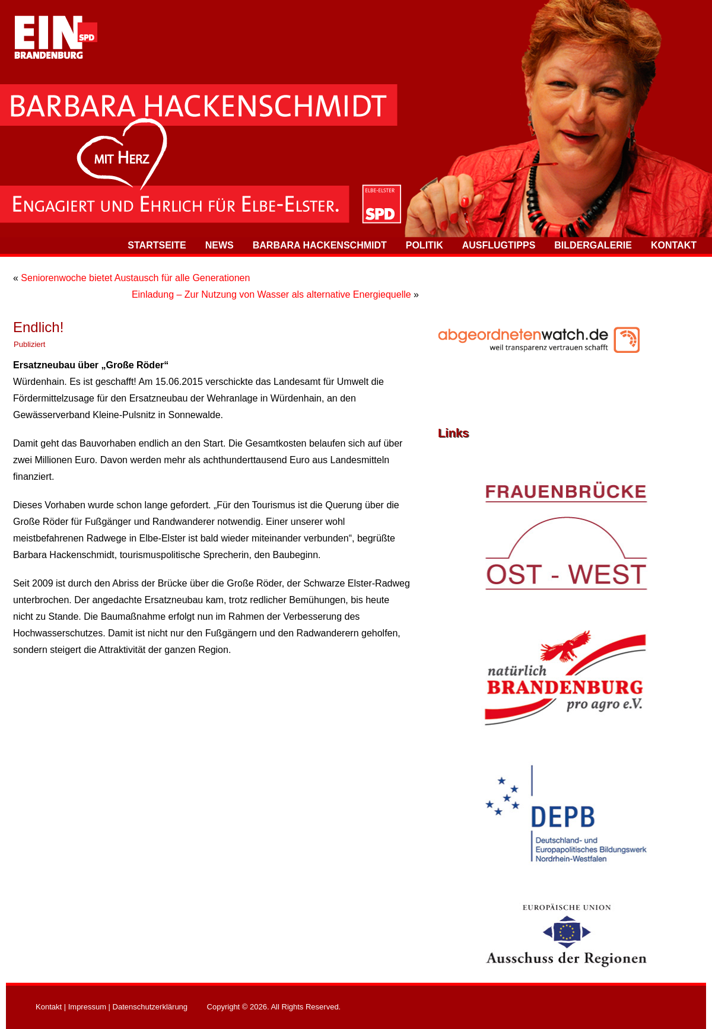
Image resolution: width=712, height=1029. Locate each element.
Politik (424, 245)
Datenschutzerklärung (150, 1006)
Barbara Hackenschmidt (320, 245)
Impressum (87, 1006)
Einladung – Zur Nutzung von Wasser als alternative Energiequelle (271, 294)
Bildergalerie (593, 245)
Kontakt (674, 245)
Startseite (157, 245)
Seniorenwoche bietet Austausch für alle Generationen (135, 278)
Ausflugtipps (499, 245)
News (219, 245)
